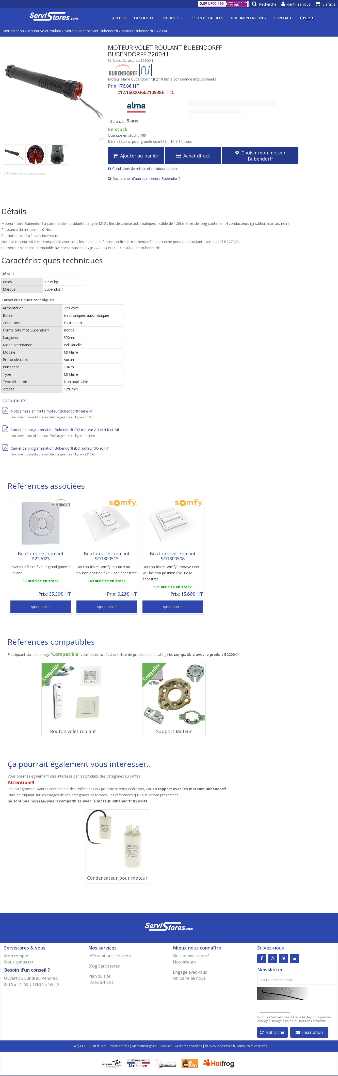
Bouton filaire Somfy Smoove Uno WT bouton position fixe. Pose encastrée (170, 572)
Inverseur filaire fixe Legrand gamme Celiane (40, 569)
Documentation (249, 17)
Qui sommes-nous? (191, 956)
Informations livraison (109, 956)
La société (144, 17)
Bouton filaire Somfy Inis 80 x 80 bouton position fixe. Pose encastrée (106, 569)
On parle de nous (189, 978)
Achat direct (193, 156)
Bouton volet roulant (73, 731)
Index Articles (119, 1046)
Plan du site (99, 976)
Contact (283, 17)
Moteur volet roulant (44, 30)
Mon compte (16, 956)
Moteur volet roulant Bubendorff (91, 30)
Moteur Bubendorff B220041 (145, 30)
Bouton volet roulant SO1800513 (107, 556)
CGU (83, 1046)
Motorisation (13, 30)
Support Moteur (174, 731)
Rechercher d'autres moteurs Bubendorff (144, 178)
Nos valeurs (184, 962)
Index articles (101, 982)
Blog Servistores (104, 966)
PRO (306, 17)
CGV (74, 1046)
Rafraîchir (272, 1032)
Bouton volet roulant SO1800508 (173, 556)
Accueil (119, 17)
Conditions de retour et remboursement (143, 168)
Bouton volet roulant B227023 (41, 556)
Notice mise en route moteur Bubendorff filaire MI (48, 411)
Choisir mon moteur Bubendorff (260, 156)
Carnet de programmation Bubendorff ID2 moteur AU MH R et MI (61, 429)
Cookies (165, 1046)
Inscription (309, 1032)
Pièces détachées (206, 17)
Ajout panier (41, 606)
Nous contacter (19, 962)
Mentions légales (144, 1046)
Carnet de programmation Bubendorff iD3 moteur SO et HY (56, 448)
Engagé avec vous (190, 972)
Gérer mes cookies (188, 1046)
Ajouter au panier (135, 156)
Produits (172, 17)
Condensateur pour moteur (117, 878)
